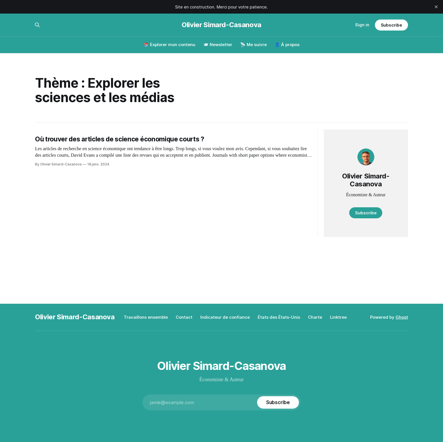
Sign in (362, 24)
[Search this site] (37, 24)
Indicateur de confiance (225, 317)
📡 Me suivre (253, 44)
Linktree (338, 317)
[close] (436, 6)
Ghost (402, 317)
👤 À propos (287, 44)
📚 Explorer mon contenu (169, 44)
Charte (315, 317)
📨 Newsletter (217, 44)
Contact (184, 317)
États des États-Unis (279, 317)
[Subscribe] (278, 402)
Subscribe (391, 25)
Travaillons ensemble (146, 317)
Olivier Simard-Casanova (221, 24)
